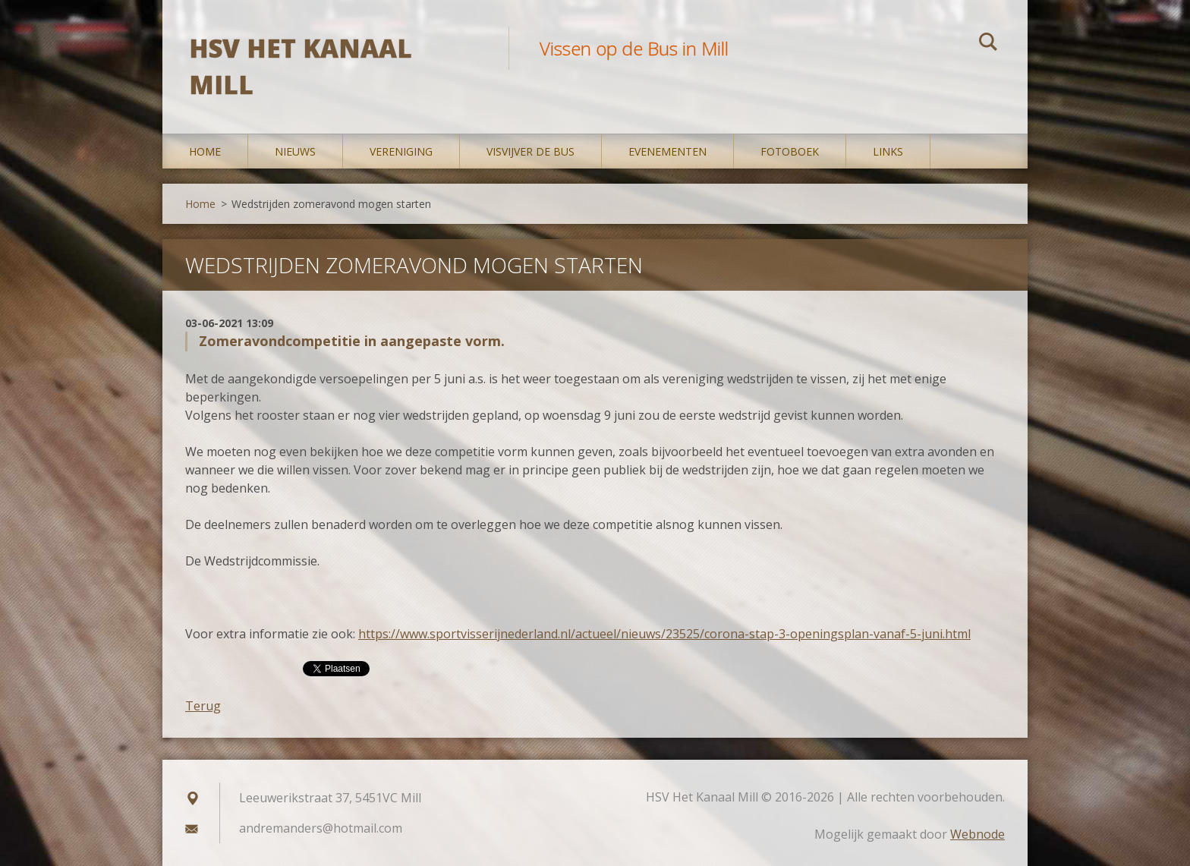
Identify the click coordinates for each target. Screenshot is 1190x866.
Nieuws (295, 151)
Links (888, 151)
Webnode (977, 834)
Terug (203, 706)
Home (205, 151)
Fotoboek (789, 151)
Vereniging (401, 151)
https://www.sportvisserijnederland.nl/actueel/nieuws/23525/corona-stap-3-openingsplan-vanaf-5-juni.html (664, 633)
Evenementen (667, 151)
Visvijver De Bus (530, 151)
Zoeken (988, 44)
